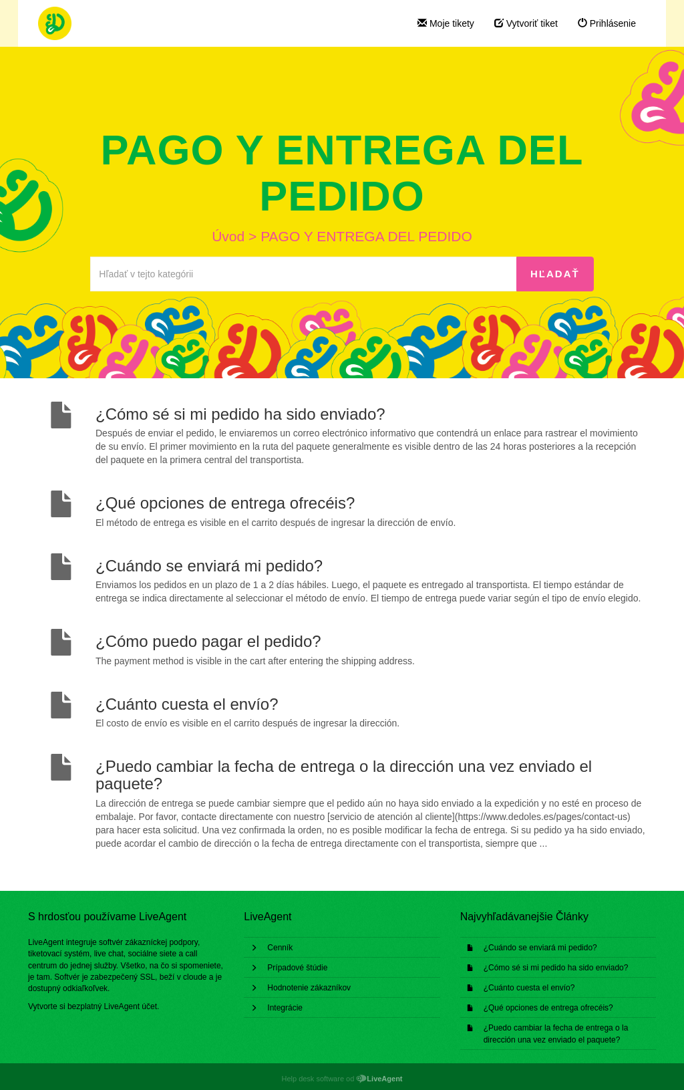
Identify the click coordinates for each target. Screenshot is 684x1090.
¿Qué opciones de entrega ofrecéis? (548, 1007)
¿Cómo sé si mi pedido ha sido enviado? (556, 967)
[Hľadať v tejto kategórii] (303, 274)
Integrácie (285, 1007)
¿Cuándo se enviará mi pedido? (540, 947)
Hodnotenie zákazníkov (309, 987)
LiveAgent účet (130, 1006)
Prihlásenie (607, 23)
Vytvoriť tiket (526, 23)
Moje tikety (445, 23)
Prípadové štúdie (297, 967)
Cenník (280, 947)
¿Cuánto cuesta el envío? (529, 987)
